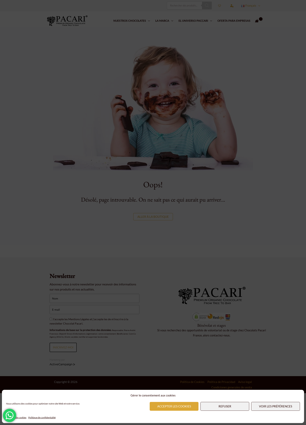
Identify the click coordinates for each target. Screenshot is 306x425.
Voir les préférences (275, 406)
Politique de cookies (16, 417)
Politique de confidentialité (42, 417)
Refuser (225, 406)
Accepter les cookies (174, 406)
